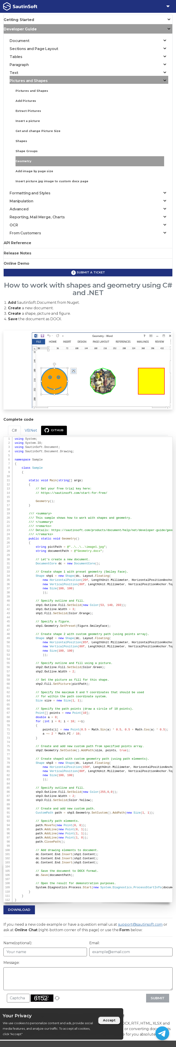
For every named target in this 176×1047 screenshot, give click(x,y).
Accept (109, 1020)
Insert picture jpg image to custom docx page (52, 181)
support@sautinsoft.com (140, 924)
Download (19, 909)
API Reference (17, 243)
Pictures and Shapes (32, 91)
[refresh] (57, 998)
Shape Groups (27, 151)
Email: (94, 943)
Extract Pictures (28, 111)
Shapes (21, 141)
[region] (61, 1024)
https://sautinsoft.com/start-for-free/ (74, 493)
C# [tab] (14, 430)
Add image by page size (34, 171)
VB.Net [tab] (31, 430)
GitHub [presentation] (54, 430)
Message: (11, 962)
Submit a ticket (88, 272)
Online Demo (16, 263)
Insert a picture (28, 121)
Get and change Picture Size (38, 131)
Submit (158, 998)
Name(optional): (17, 943)
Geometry (23, 161)
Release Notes (17, 253)
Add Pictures (26, 101)
